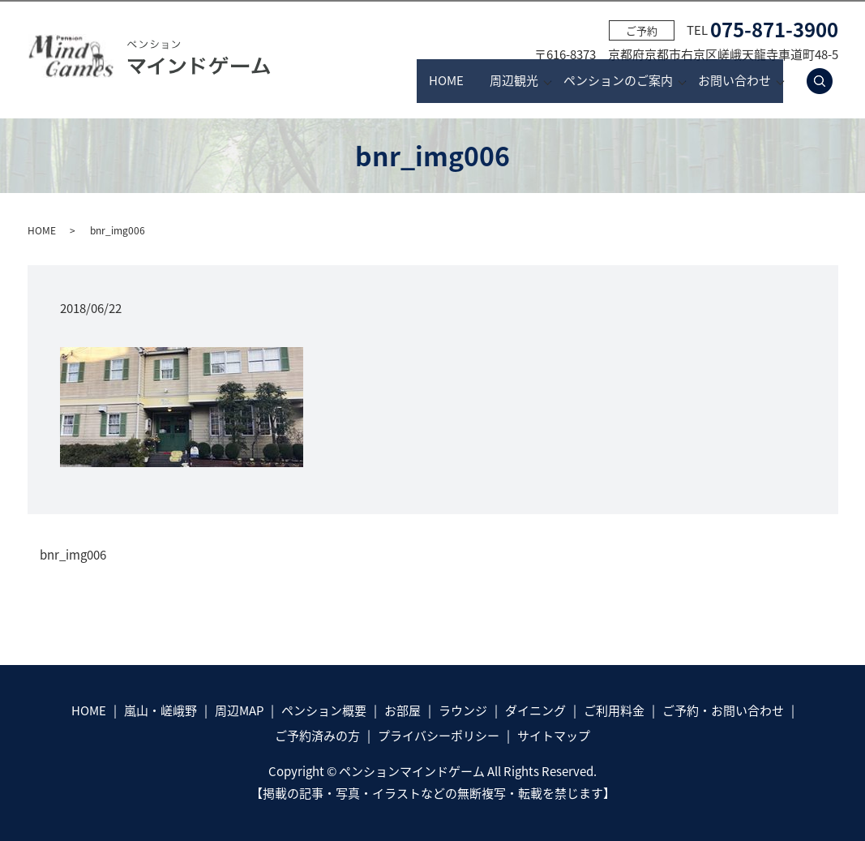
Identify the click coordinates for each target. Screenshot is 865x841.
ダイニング (535, 710)
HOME (370, 81)
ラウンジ (463, 710)
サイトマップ (553, 735)
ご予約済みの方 (317, 735)
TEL (762, 30)
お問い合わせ (734, 81)
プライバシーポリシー (438, 735)
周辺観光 (467, 81)
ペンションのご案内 (594, 81)
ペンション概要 (323, 710)
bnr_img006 (73, 555)
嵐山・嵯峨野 (160, 710)
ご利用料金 (614, 710)
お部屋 (402, 710)
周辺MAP (239, 710)
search (829, 81)
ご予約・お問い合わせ (723, 710)
